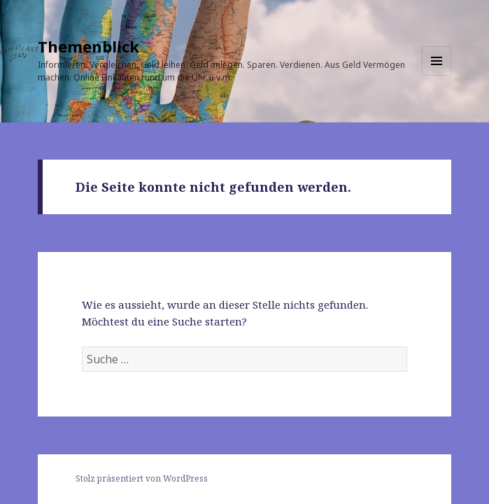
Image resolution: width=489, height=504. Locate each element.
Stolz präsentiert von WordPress (142, 478)
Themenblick (88, 46)
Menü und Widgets (437, 75)
